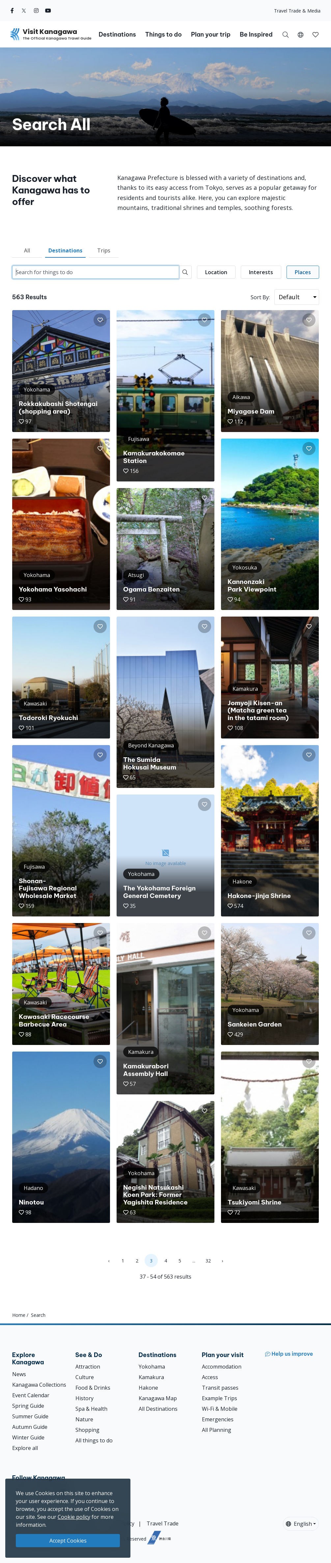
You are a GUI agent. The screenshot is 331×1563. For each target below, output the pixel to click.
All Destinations (158, 1408)
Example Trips (219, 1398)
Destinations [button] (117, 34)
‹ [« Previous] (108, 1261)
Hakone (148, 1387)
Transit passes (220, 1387)
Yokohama (152, 1366)
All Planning (216, 1429)
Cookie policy (74, 1516)
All (27, 250)
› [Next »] (222, 1261)
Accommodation (221, 1366)
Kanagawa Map (158, 1398)
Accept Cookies (68, 1540)
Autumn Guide (29, 1427)
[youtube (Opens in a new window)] (48, 10)
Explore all (25, 1448)
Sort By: (260, 297)
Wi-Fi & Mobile (219, 1408)
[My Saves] (315, 34)
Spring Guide (28, 1405)
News (19, 1374)
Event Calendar (30, 1395)
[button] (300, 34)
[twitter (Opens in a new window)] (24, 10)
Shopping (87, 1429)
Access (210, 1377)
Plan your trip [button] (211, 34)
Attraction (87, 1366)
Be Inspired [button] (256, 34)
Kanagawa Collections (39, 1384)
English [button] (299, 1523)
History (84, 1398)
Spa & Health (91, 1408)
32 (208, 1261)
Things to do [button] (163, 34)
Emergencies (218, 1419)
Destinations (65, 250)
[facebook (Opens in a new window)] (12, 10)
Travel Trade (163, 1523)
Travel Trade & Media (297, 11)
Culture (84, 1377)
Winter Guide (28, 1437)
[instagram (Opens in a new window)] (36, 10)
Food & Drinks (92, 1387)
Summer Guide (30, 1416)
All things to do (94, 1440)
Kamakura (151, 1377)
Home (18, 1315)
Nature (84, 1419)
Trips (103, 250)
